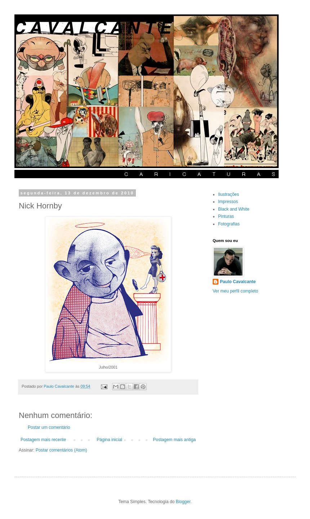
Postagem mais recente (43, 439)
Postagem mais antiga (174, 439)
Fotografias (229, 223)
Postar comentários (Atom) (61, 450)
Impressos (228, 201)
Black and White (233, 209)
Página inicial (109, 439)
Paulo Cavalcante (238, 281)
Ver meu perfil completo (235, 291)
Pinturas (226, 216)
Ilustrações (228, 194)
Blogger (183, 501)
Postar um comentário (49, 427)
